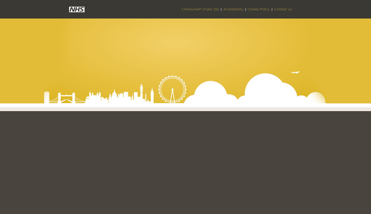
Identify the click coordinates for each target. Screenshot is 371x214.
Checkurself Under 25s (200, 9)
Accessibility (233, 9)
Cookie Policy (259, 9)
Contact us (283, 9)
